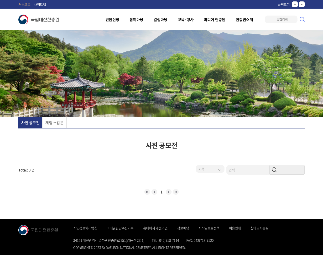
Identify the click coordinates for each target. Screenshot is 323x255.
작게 (302, 4)
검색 (302, 19)
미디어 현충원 (214, 19)
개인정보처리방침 (85, 228)
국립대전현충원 (38, 19)
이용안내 (235, 228)
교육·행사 (186, 19)
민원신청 (112, 19)
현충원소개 (244, 19)
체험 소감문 (54, 122)
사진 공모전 (30, 122)
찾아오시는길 (259, 228)
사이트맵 (40, 4)
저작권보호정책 (208, 228)
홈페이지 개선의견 (155, 228)
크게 (295, 4)
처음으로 (24, 4)
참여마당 (136, 19)
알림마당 (160, 19)
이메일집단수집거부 (120, 228)
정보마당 (183, 228)
